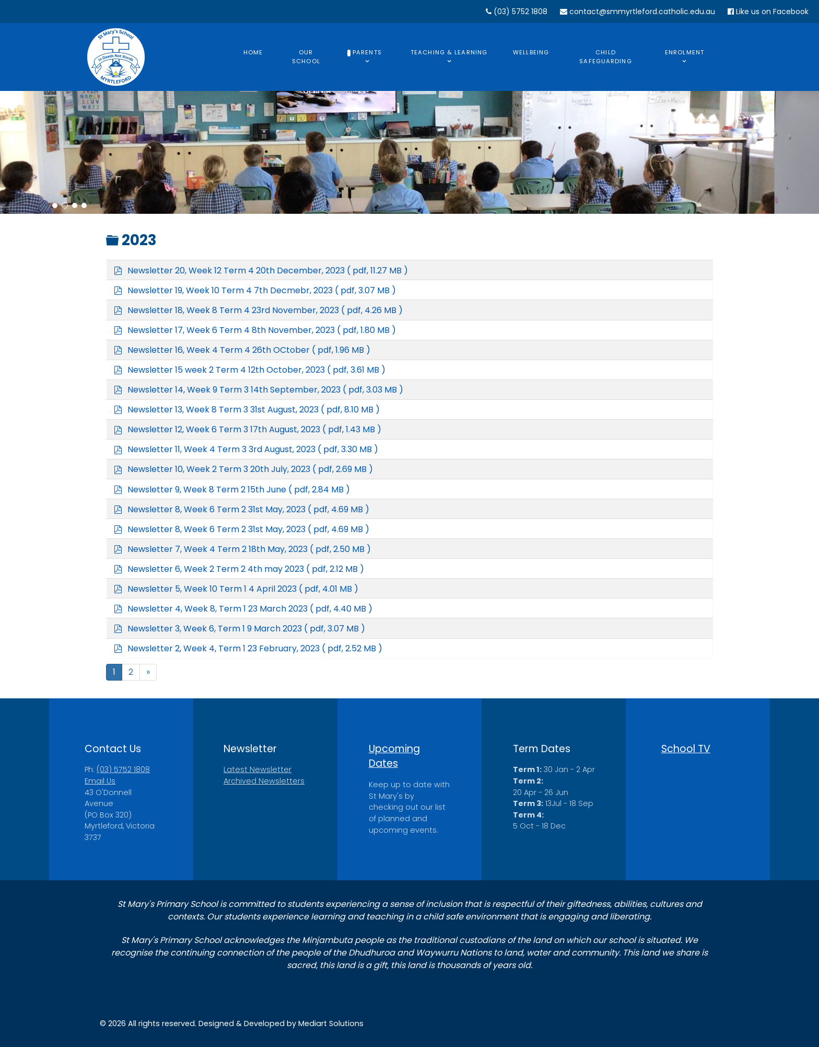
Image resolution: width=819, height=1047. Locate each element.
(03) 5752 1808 (516, 11)
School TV (685, 749)
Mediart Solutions (331, 1023)
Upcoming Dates (394, 756)
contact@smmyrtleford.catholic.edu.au (637, 11)
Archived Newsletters (264, 781)
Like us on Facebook (768, 11)
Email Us (100, 781)
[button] (54, 205)
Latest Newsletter (257, 769)
